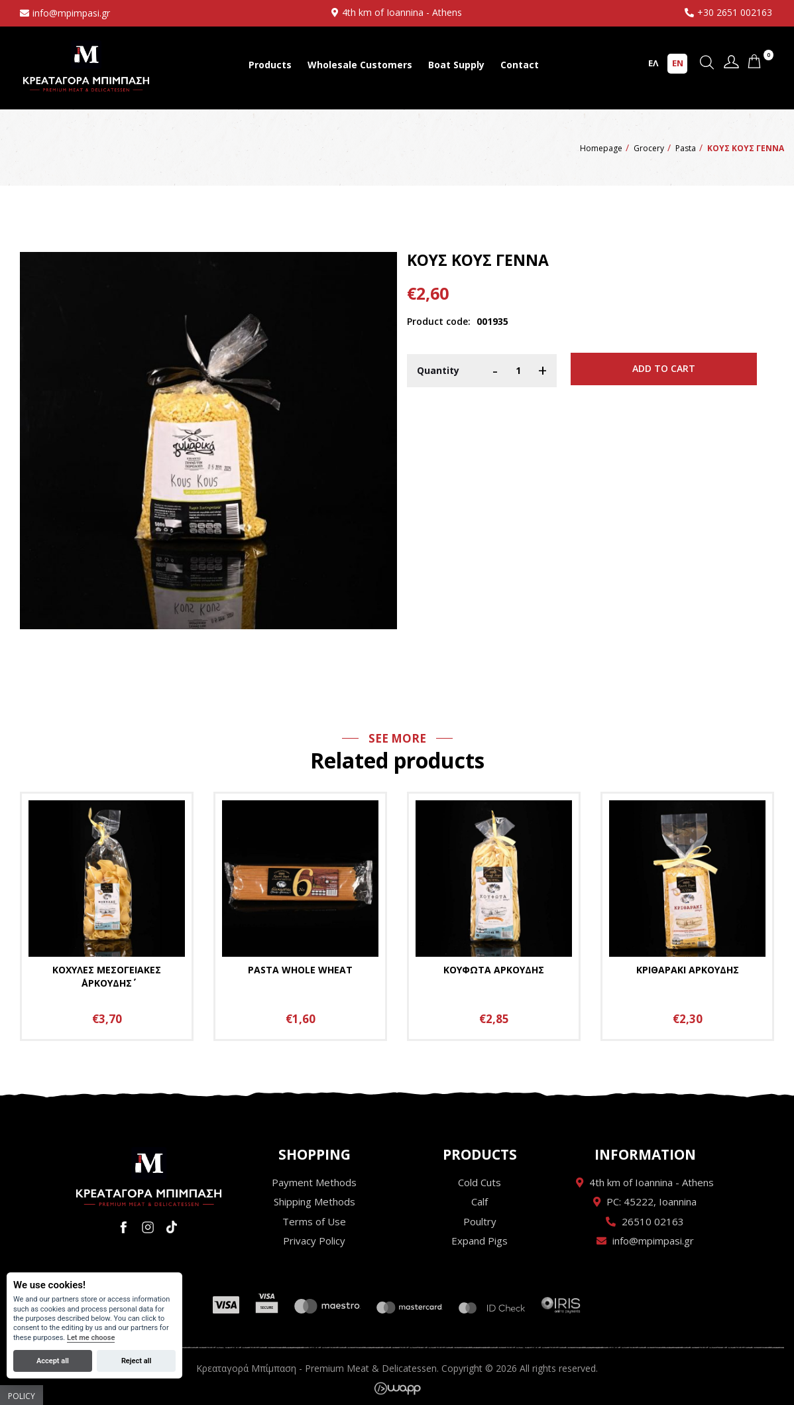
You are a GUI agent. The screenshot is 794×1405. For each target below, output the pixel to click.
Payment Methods (314, 1182)
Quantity (438, 370)
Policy (21, 1396)
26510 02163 (653, 1221)
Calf (479, 1201)
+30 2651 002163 (734, 12)
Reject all (136, 1361)
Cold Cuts (479, 1182)
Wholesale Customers (360, 64)
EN (677, 63)
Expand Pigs (479, 1240)
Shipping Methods (314, 1201)
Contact (519, 64)
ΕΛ (653, 63)
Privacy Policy (314, 1240)
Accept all (52, 1361)
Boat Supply (456, 64)
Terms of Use (314, 1221)
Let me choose (91, 1337)
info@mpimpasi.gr (71, 13)
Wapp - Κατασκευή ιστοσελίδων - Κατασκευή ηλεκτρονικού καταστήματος (397, 1388)
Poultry (479, 1221)
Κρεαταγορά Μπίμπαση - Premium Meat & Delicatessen (86, 66)
